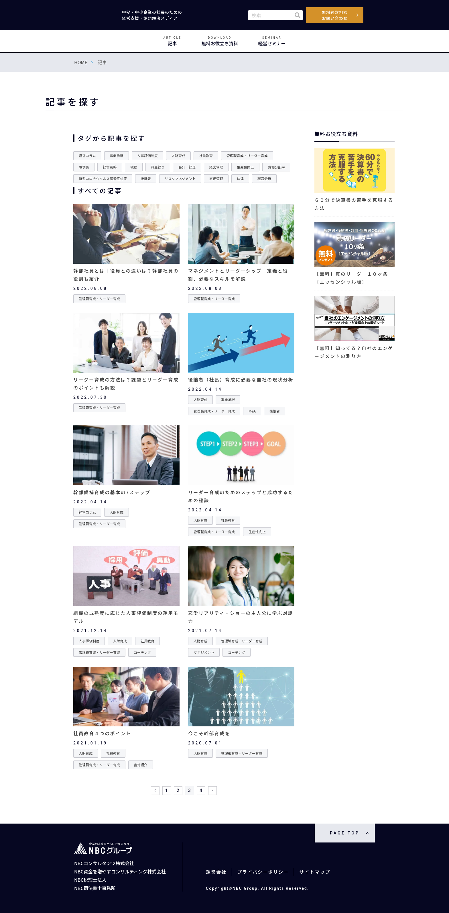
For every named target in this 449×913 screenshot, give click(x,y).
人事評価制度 (147, 155)
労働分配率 (276, 167)
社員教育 (206, 155)
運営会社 (216, 871)
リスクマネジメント (180, 178)
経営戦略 (110, 167)
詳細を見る (126, 253)
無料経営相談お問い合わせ (335, 15)
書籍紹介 (140, 764)
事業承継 (116, 155)
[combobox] (275, 15)
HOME (80, 62)
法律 (240, 178)
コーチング (142, 652)
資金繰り (158, 167)
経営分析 (264, 178)
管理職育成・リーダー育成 (247, 155)
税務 (133, 167)
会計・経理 (187, 167)
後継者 (146, 178)
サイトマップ (314, 871)
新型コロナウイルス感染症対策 (103, 178)
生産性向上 (245, 167)
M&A (252, 410)
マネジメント (204, 652)
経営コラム (87, 155)
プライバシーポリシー (263, 871)
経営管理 (216, 167)
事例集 (84, 167)
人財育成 (178, 155)
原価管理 (216, 178)
